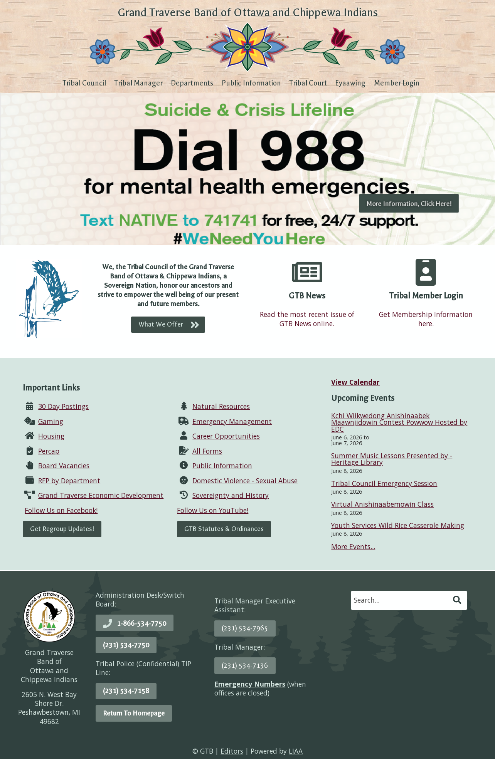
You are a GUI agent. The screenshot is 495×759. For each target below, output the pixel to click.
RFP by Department (69, 480)
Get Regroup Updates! (62, 529)
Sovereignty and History (230, 495)
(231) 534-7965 (245, 628)
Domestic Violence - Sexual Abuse (245, 480)
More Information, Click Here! (408, 203)
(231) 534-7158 (126, 691)
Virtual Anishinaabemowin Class (382, 504)
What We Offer (160, 324)
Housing (51, 436)
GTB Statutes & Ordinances (224, 529)
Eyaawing (350, 83)
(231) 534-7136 (245, 665)
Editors (232, 751)
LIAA (296, 751)
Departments (192, 83)
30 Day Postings (63, 406)
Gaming (50, 421)
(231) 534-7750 (126, 645)
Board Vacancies (63, 465)
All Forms (207, 451)
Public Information (251, 83)
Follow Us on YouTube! (212, 510)
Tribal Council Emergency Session (384, 483)
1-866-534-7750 (141, 623)
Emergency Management (232, 421)
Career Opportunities (226, 436)
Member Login (396, 83)
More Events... (353, 546)
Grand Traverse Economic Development (100, 495)
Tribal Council (84, 83)
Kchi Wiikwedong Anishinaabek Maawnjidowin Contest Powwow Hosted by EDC (399, 422)
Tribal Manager (138, 83)
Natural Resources (221, 406)
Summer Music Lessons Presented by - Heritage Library (391, 459)
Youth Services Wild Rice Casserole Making (397, 525)
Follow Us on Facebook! (61, 510)
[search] (401, 600)
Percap (48, 451)
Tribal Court (308, 83)
